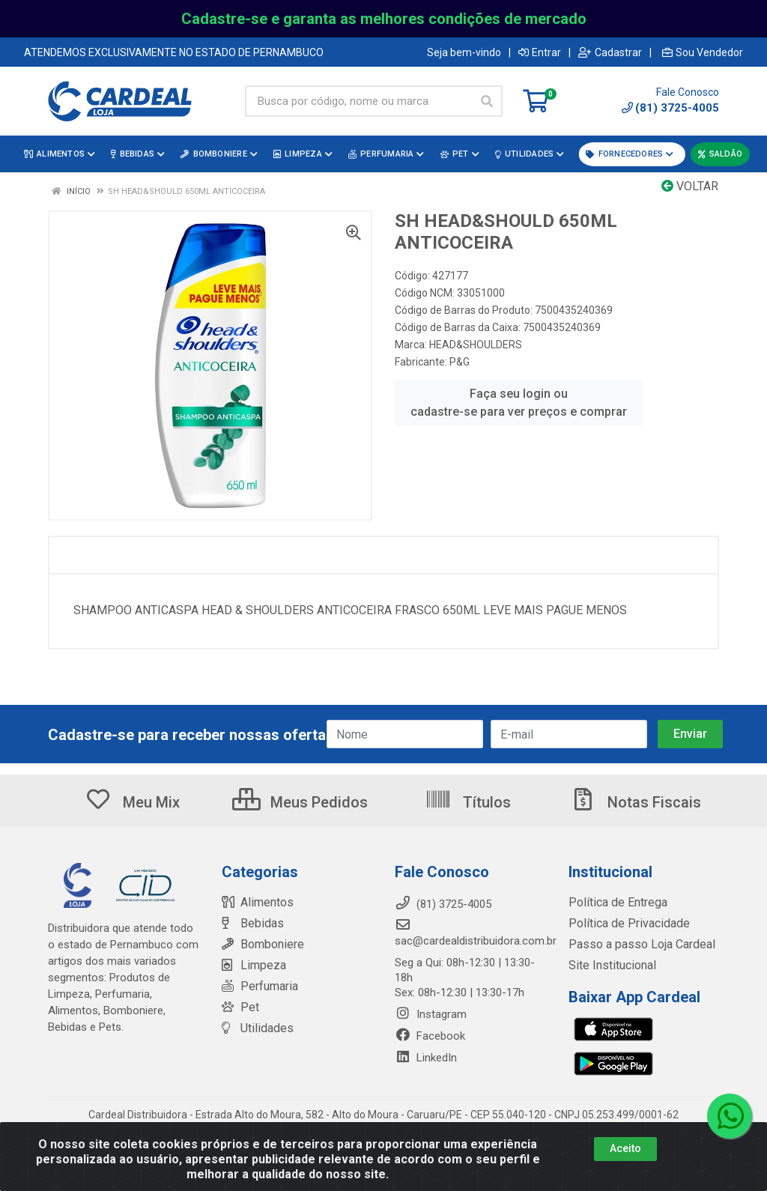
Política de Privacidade (624, 923)
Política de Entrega (614, 902)
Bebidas (250, 923)
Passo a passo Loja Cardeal (638, 944)
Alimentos (256, 902)
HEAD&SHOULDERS (475, 345)
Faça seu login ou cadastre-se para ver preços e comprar (518, 403)
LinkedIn (426, 1057)
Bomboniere (261, 944)
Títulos (468, 802)
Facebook (430, 1036)
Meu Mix (132, 802)
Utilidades (255, 1028)
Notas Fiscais (635, 802)
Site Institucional (609, 965)
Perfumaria (258, 986)
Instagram (431, 1014)
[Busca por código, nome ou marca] (358, 101)
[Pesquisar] (487, 101)
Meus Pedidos (300, 802)
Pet (239, 1007)
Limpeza (252, 965)
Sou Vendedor (702, 52)
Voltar (689, 186)
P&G (459, 362)
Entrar (539, 52)
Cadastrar (610, 52)
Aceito (625, 1148)
